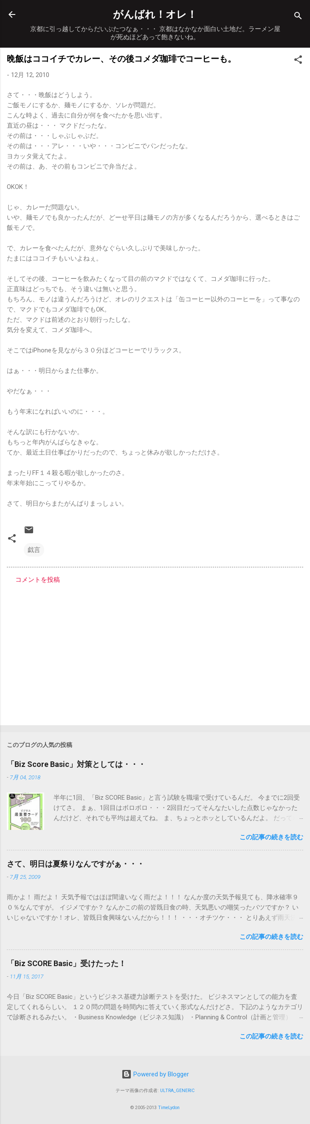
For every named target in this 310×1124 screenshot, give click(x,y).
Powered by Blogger (155, 1074)
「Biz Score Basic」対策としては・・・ (76, 764)
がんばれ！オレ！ (155, 14)
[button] (298, 61)
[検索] (298, 17)
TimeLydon (169, 1107)
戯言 (34, 550)
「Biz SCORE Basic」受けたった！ (66, 963)
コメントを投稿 (37, 579)
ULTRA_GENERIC (177, 1090)
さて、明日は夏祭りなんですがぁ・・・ (75, 863)
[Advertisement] (155, 652)
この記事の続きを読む (271, 837)
